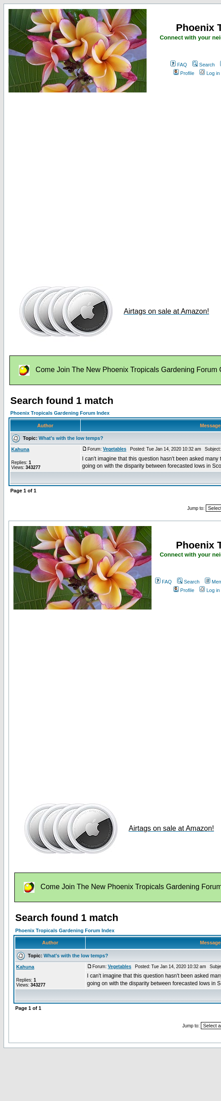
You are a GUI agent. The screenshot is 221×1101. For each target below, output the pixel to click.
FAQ (178, 64)
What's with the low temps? (71, 438)
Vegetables (114, 449)
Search (203, 64)
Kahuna (20, 449)
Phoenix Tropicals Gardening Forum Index (59, 413)
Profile (183, 73)
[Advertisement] (84, 184)
